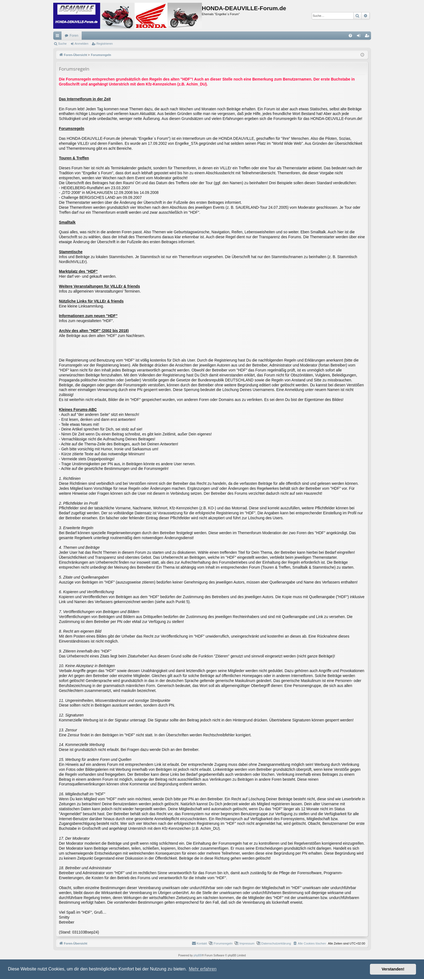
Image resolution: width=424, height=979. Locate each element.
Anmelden (82, 43)
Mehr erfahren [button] (203, 969)
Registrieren (104, 43)
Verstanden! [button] (393, 969)
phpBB (198, 955)
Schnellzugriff (58, 37)
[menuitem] (350, 35)
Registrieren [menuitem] (368, 37)
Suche (62, 43)
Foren (74, 36)
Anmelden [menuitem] (359, 37)
